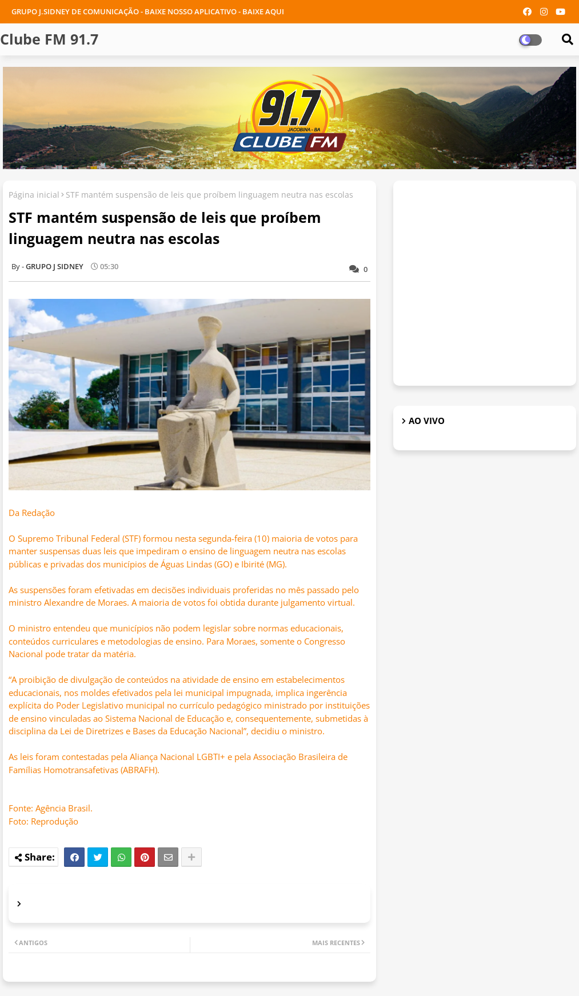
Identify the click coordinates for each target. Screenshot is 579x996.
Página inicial (34, 194)
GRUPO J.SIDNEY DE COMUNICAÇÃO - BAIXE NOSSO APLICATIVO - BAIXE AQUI (147, 11)
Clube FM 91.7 (49, 39)
